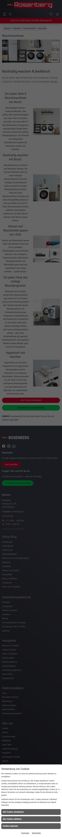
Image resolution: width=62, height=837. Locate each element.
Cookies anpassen (10, 826)
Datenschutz (36, 833)
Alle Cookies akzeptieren (13, 812)
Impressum (25, 833)
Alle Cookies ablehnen (12, 819)
